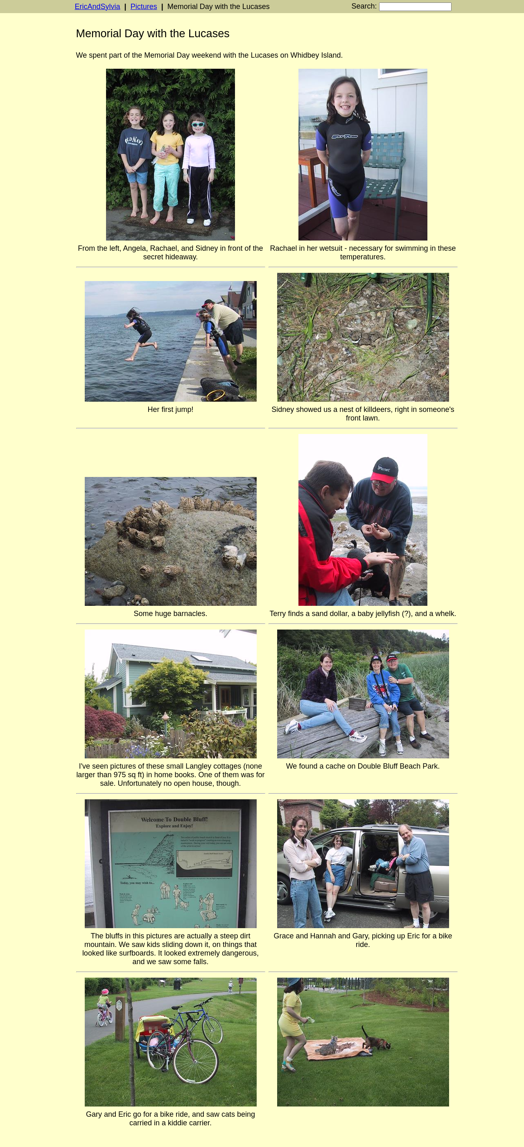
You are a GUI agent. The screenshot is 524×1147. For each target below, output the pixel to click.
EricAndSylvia (97, 6)
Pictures (144, 6)
